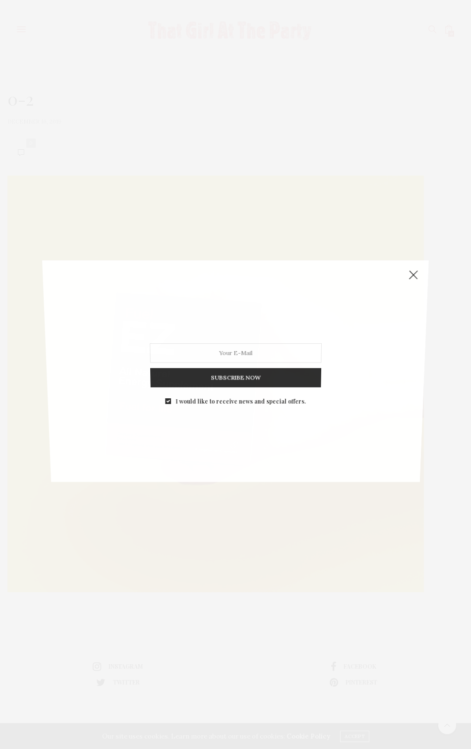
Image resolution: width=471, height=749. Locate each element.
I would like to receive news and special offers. (240, 393)
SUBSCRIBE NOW (235, 372)
